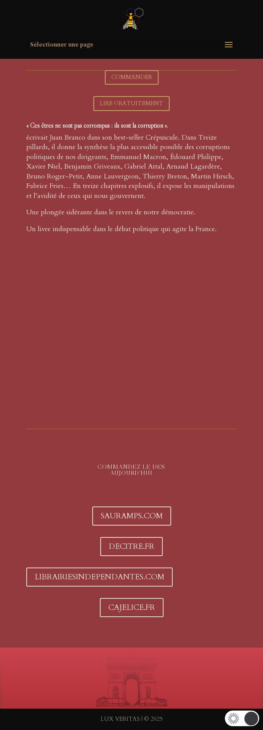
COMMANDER (131, 77)
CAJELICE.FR (131, 607)
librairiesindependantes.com (99, 577)
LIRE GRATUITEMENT (131, 103)
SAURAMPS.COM (132, 516)
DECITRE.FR (131, 546)
